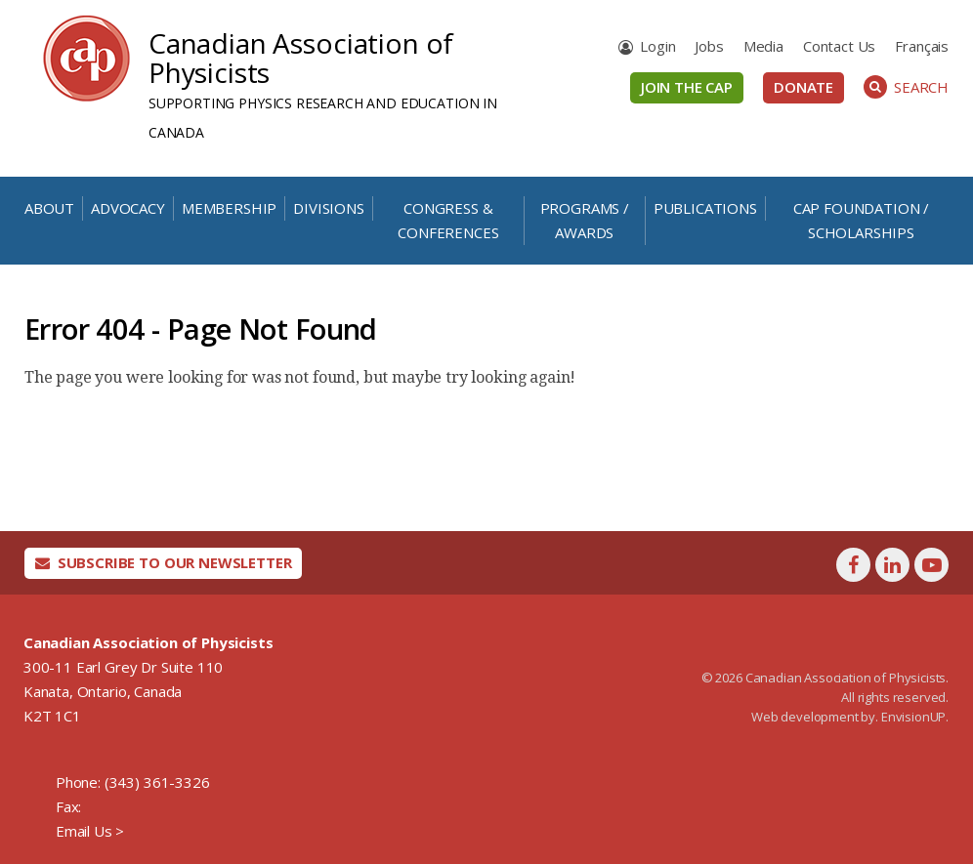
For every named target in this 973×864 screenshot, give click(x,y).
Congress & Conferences (448, 220)
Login (657, 46)
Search (906, 87)
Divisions (328, 208)
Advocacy (128, 208)
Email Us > (90, 831)
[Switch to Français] (922, 46)
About (49, 208)
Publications (705, 208)
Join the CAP (687, 87)
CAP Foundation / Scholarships (861, 220)
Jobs (709, 46)
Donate (803, 87)
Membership (229, 208)
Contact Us (839, 46)
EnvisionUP (913, 716)
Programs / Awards (584, 220)
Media (763, 46)
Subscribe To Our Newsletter (163, 562)
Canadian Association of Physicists (300, 57)
